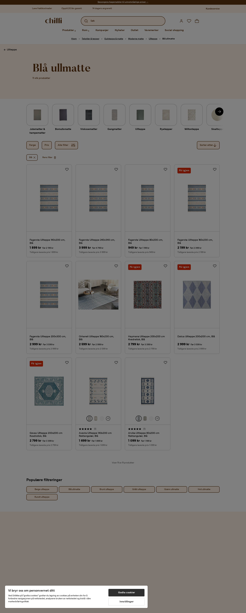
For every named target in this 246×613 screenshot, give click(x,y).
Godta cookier (126, 593)
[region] (76, 597)
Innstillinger (127, 602)
